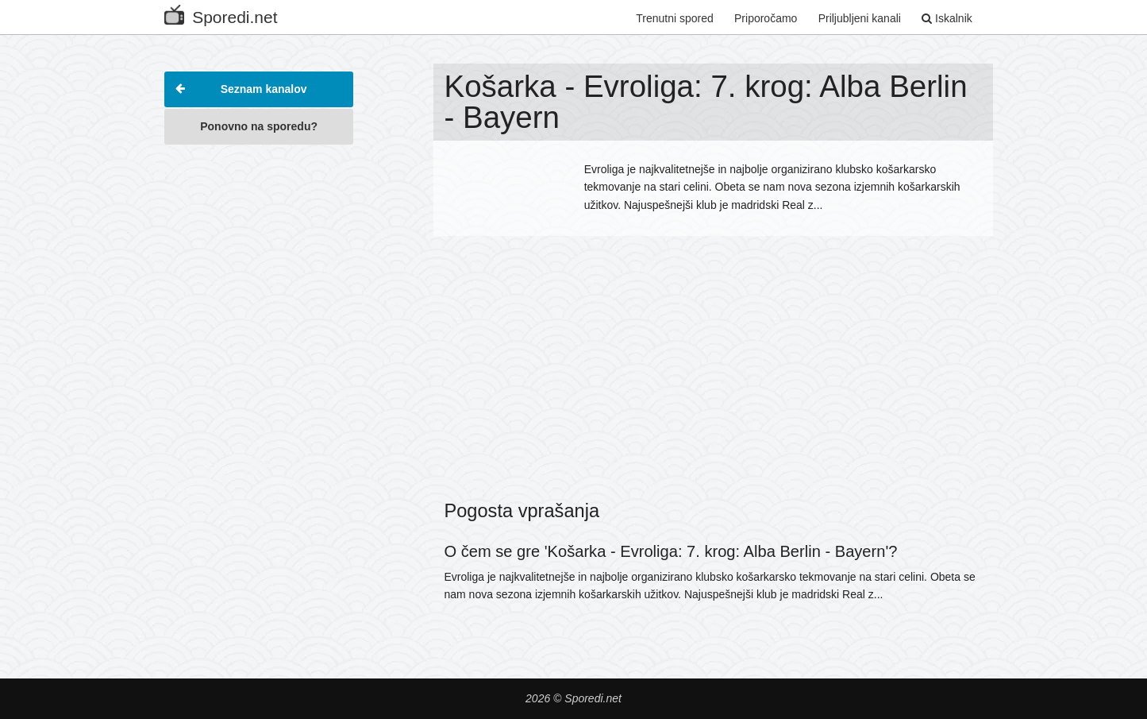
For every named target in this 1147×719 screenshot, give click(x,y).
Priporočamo (765, 18)
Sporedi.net (220, 14)
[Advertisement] (258, 392)
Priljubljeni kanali (859, 18)
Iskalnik (947, 18)
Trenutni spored (675, 18)
